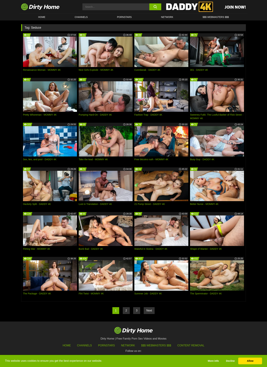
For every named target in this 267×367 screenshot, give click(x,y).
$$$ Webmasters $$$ (156, 345)
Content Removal (191, 345)
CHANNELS (81, 17)
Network (167, 17)
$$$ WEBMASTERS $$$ (216, 17)
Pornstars (124, 17)
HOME (41, 17)
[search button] (155, 6)
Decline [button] (230, 360)
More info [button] (213, 360)
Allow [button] (250, 360)
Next (149, 310)
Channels (84, 345)
